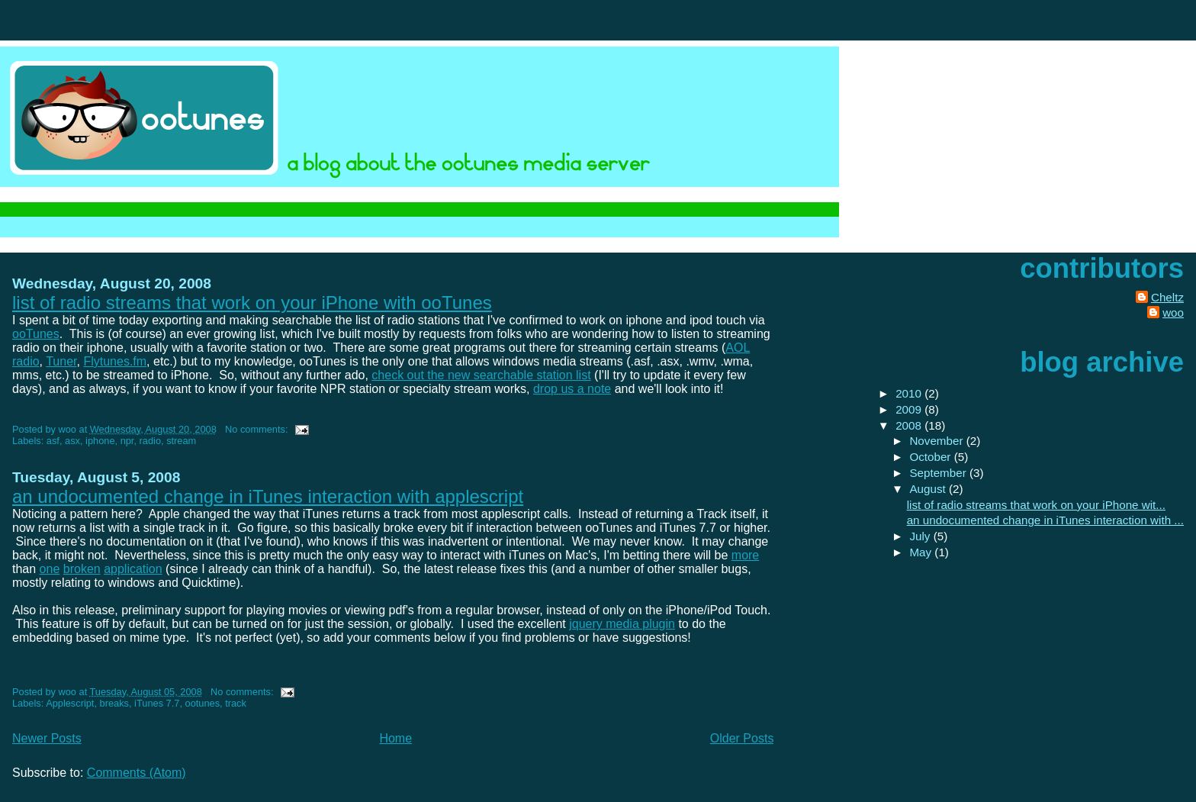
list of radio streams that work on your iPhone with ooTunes (252, 302)
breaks (114, 703)
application (133, 568)
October (931, 456)
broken (82, 568)
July (921, 536)
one (50, 568)
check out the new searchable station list (480, 375)
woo (1173, 312)
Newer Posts (47, 738)
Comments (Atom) (136, 772)
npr (127, 440)
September (939, 472)
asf (53, 440)
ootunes (202, 703)
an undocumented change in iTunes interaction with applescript (267, 496)
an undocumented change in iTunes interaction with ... (1045, 520)
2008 (909, 425)
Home (395, 738)
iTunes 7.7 (156, 703)
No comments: (258, 429)
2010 (909, 393)
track (235, 703)
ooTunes (35, 333)
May (921, 552)
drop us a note (572, 388)
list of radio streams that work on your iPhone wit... (1036, 504)
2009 (909, 409)
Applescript (70, 703)
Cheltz (1167, 297)
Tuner (61, 361)
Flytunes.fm (114, 361)
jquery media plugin (622, 623)
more (745, 555)
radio (150, 440)
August (929, 488)
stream (181, 440)
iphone (99, 440)
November (937, 440)
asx (72, 440)
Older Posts (742, 738)
